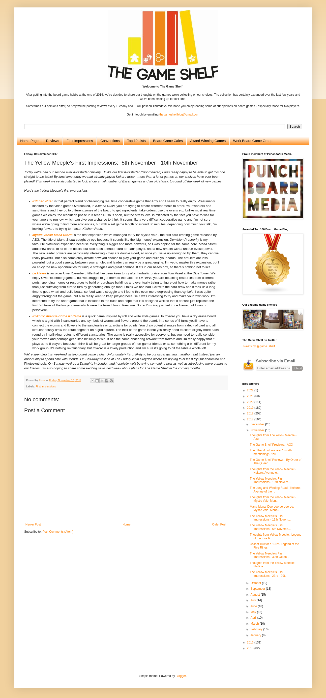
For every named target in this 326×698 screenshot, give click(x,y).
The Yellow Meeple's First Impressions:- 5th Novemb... (270, 527)
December (257, 424)
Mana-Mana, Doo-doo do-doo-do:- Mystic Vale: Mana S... (272, 508)
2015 (250, 648)
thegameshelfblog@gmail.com (179, 114)
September (258, 588)
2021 (250, 396)
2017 (250, 419)
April (253, 617)
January (256, 635)
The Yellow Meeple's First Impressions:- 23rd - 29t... (268, 573)
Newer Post (33, 524)
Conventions (110, 141)
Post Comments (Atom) (57, 531)
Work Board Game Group (252, 141)
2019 (250, 407)
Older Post (219, 524)
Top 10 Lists (136, 141)
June (254, 606)
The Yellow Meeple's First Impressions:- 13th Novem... (270, 480)
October (256, 583)
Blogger (181, 676)
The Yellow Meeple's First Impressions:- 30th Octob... (269, 555)
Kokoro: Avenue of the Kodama (56, 316)
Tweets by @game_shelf (258, 346)
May (253, 612)
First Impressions (79, 141)
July (253, 600)
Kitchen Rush (43, 201)
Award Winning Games (208, 141)
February (256, 629)
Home (126, 524)
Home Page (29, 141)
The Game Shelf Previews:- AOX (271, 444)
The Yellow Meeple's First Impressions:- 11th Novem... (270, 517)
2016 (250, 642)
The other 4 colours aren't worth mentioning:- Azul (271, 452)
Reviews (52, 141)
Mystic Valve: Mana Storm (52, 235)
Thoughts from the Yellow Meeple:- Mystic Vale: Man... (273, 498)
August (255, 594)
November (257, 430)
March (255, 623)
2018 (250, 413)
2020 (250, 402)
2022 (250, 390)
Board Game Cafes (168, 141)
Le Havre (39, 273)
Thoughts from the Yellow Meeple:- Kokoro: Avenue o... (273, 470)
